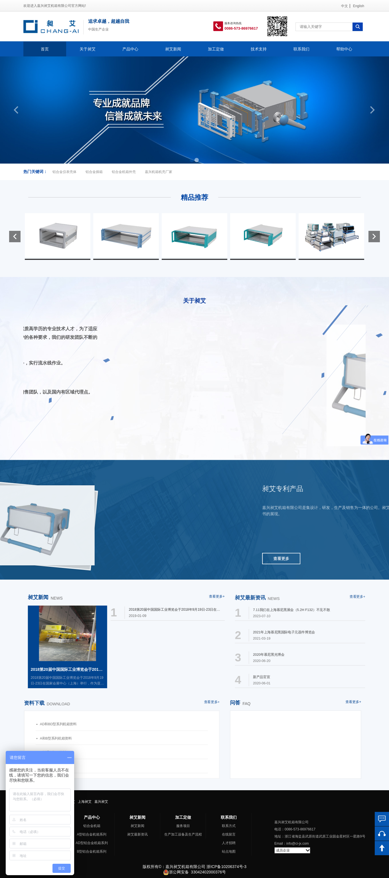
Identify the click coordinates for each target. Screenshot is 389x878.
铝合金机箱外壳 (124, 172)
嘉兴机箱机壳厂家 (158, 172)
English (358, 6)
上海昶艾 (85, 802)
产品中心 (130, 49)
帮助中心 (344, 49)
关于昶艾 (88, 49)
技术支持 (259, 49)
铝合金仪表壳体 (64, 172)
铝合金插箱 (94, 172)
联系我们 (301, 49)
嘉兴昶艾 (101, 802)
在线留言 (229, 834)
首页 (45, 49)
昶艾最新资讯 (137, 834)
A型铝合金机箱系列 (91, 834)
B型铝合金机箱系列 (91, 851)
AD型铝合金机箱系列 (92, 843)
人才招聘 (229, 843)
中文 (344, 6)
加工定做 (216, 49)
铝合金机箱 (91, 826)
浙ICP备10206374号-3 (226, 866)
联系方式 (229, 826)
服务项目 (183, 826)
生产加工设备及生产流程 (183, 834)
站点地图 (229, 851)
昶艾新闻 (173, 49)
